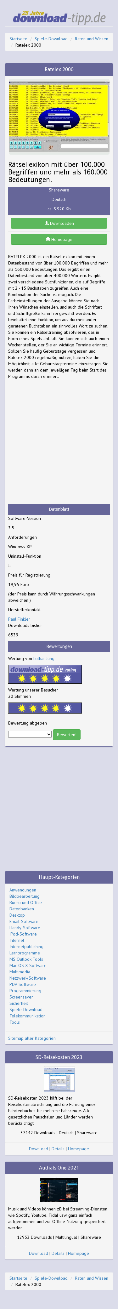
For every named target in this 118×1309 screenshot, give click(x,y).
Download (38, 1149)
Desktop (17, 915)
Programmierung (25, 990)
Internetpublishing (26, 946)
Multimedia (19, 972)
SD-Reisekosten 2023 (59, 1057)
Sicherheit (18, 1003)
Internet (16, 940)
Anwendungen (22, 890)
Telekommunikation (27, 1016)
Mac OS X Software (28, 965)
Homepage (59, 239)
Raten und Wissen (91, 39)
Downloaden (59, 223)
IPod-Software (23, 934)
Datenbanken (21, 909)
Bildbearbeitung (24, 896)
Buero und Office (25, 902)
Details (58, 1149)
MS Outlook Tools (26, 959)
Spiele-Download (51, 39)
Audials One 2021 (59, 1168)
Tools (14, 1022)
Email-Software (23, 921)
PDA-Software (22, 984)
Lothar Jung (43, 658)
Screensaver (21, 997)
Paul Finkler (19, 619)
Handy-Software (24, 928)
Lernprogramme (24, 953)
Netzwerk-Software (27, 978)
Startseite (18, 39)
